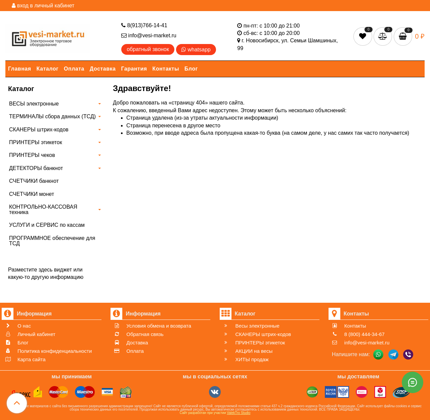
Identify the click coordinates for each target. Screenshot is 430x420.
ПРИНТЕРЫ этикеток (35, 142)
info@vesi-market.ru (148, 35)
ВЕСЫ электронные (34, 104)
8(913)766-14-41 (144, 25)
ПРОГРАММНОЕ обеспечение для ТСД (52, 240)
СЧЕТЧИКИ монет (31, 194)
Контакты (166, 69)
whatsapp (196, 49)
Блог (191, 69)
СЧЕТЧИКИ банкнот (34, 181)
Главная (19, 69)
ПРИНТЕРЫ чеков (32, 155)
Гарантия (134, 69)
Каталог (47, 69)
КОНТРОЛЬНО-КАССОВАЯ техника (43, 209)
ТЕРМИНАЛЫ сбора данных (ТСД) (52, 116)
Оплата (74, 69)
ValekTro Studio (238, 413)
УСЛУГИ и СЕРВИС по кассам (47, 225)
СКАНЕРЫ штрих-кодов (39, 129)
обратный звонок (148, 49)
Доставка (103, 69)
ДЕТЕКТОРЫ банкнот (36, 168)
